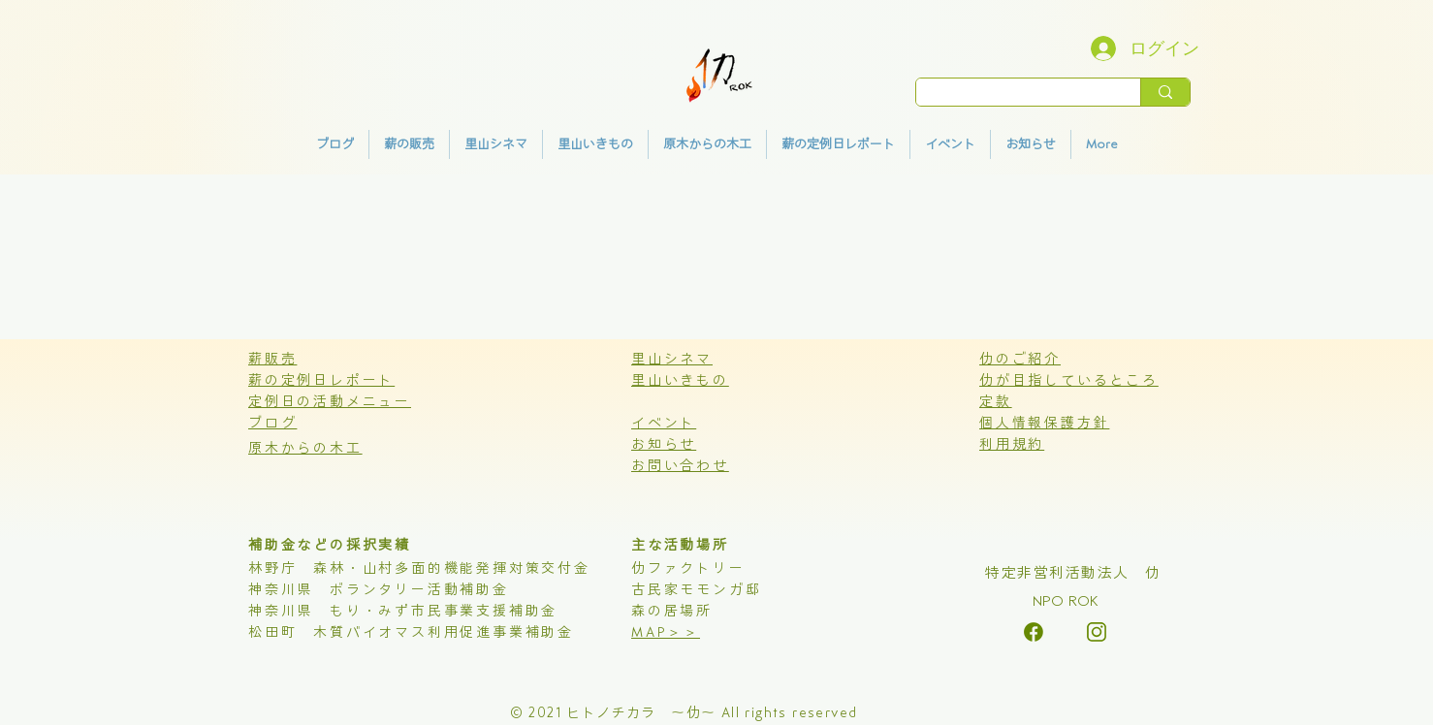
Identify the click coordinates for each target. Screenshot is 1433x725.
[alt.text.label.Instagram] (1033, 632)
